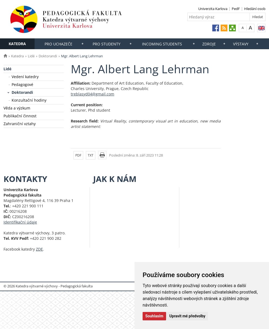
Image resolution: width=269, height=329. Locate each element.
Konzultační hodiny (29, 100)
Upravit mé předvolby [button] (187, 316)
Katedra (17, 43)
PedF (236, 8)
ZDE (39, 249)
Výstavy (240, 43)
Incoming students (162, 43)
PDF (78, 155)
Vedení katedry (25, 76)
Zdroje (209, 43)
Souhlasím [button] (154, 316)
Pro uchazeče (58, 43)
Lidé (31, 56)
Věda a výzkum (17, 108)
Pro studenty (106, 43)
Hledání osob (254, 8)
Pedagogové (22, 84)
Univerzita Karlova (212, 8)
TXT (90, 155)
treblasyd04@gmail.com (92, 94)
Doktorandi (48, 56)
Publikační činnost (20, 115)
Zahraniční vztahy (20, 123)
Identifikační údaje (20, 222)
